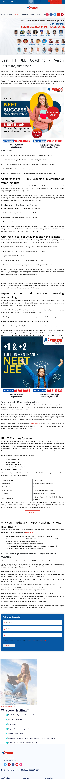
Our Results (25, 14)
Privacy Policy (42, 640)
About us (9, 14)
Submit (8, 646)
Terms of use (31, 640)
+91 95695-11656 (36, 1)
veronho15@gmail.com (11, 1)
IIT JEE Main (29, 532)
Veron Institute (35, 424)
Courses (17, 14)
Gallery (32, 14)
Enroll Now (33, 512)
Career (38, 14)
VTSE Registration (56, 3)
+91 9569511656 (9, 758)
